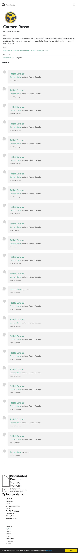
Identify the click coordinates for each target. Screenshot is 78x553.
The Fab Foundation (13, 511)
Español (8, 531)
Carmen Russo (15, 77)
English (8, 529)
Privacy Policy (11, 516)
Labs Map (9, 501)
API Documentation (13, 506)
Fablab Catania (8, 58)
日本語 (8, 543)
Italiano (8, 536)
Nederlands (10, 538)
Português (9, 541)
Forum (8, 508)
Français (8, 534)
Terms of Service (11, 518)
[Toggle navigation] (73, 4)
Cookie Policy (10, 513)
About (8, 504)
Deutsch (9, 526)
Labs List (9, 499)
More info (49, 551)
